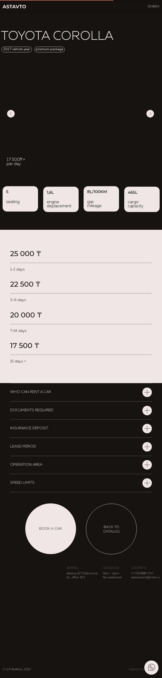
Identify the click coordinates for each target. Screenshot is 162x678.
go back (153, 6)
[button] (50, 528)
